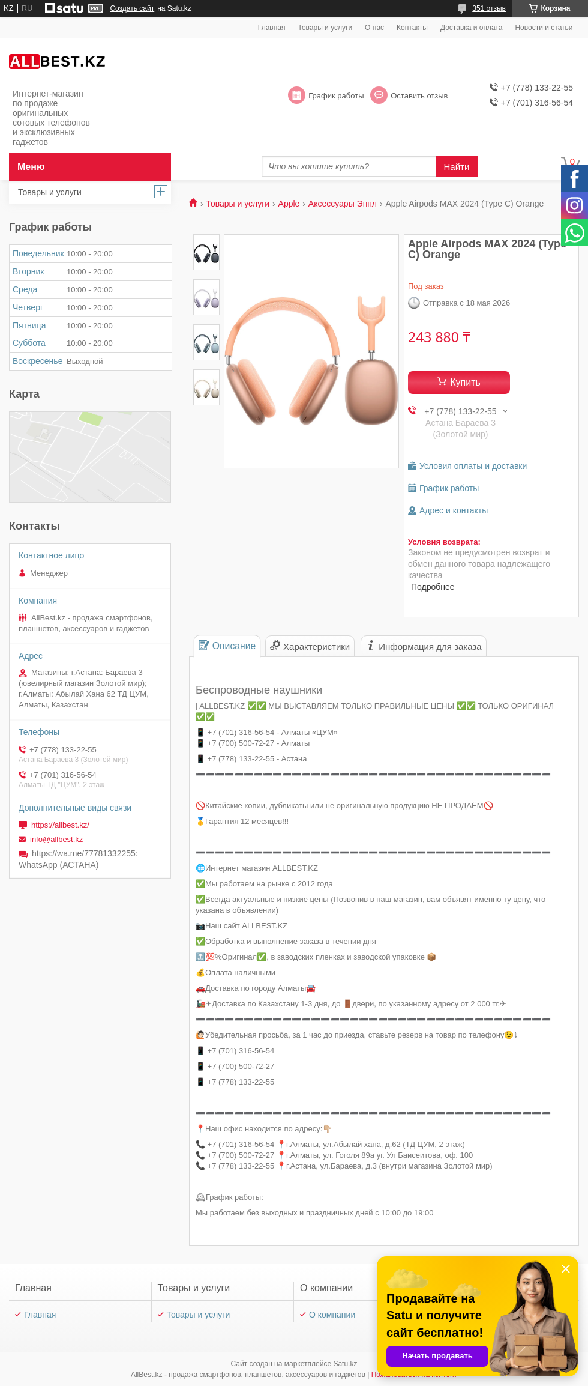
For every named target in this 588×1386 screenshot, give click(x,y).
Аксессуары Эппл (342, 203)
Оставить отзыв (419, 95)
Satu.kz (345, 1364)
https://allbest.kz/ (60, 824)
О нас (374, 27)
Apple (289, 203)
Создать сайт (132, 8)
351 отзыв (489, 8)
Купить (465, 382)
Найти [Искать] (457, 167)
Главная (272, 27)
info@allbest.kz (56, 839)
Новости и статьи (543, 27)
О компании (332, 1314)
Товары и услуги (325, 27)
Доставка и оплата (471, 27)
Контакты (412, 27)
